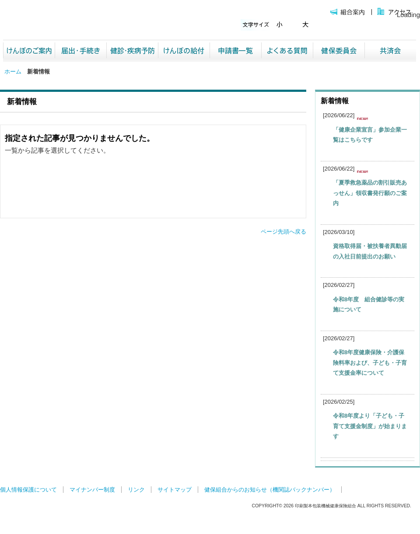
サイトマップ (175, 489)
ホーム (12, 71)
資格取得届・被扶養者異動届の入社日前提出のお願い (370, 251)
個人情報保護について (28, 489)
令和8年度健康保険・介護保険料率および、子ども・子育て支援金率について (370, 362)
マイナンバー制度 (92, 489)
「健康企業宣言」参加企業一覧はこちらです (370, 134)
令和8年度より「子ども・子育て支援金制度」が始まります (370, 426)
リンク (136, 489)
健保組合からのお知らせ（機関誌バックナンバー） (269, 489)
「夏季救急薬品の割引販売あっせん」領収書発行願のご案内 (370, 192)
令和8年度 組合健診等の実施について (368, 304)
